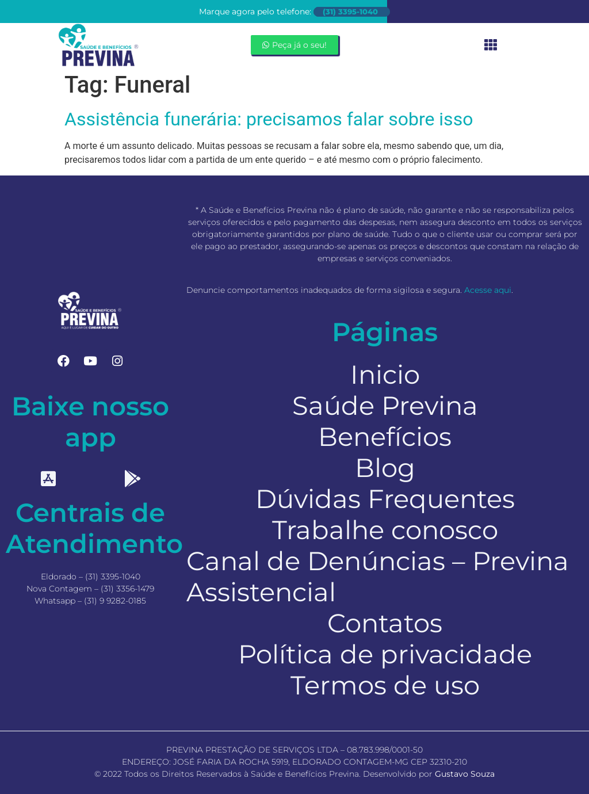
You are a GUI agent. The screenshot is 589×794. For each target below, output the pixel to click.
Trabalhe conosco (385, 529)
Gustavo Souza (465, 774)
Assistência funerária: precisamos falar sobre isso (268, 119)
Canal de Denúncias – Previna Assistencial (377, 576)
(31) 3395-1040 (350, 11)
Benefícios (385, 436)
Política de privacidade (385, 654)
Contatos (384, 623)
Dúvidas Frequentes (385, 498)
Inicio (385, 374)
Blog (385, 467)
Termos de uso (385, 685)
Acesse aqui (487, 290)
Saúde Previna (385, 405)
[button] (491, 45)
